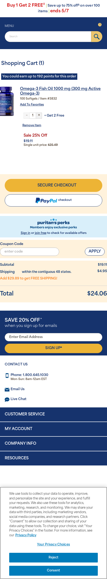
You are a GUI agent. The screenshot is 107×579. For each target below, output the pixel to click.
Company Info (20, 444)
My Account (18, 429)
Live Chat (18, 399)
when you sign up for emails (31, 323)
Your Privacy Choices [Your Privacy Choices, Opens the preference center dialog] (53, 544)
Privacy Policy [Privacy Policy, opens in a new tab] (25, 535)
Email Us (18, 389)
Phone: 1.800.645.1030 (29, 375)
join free (40, 233)
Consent (53, 570)
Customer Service (25, 414)
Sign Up (53, 348)
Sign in (25, 233)
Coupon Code (11, 244)
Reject (54, 557)
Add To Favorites (32, 104)
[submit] (96, 36)
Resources (17, 458)
